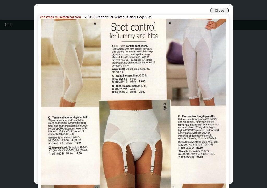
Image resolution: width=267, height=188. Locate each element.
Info (8, 25)
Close (219, 11)
